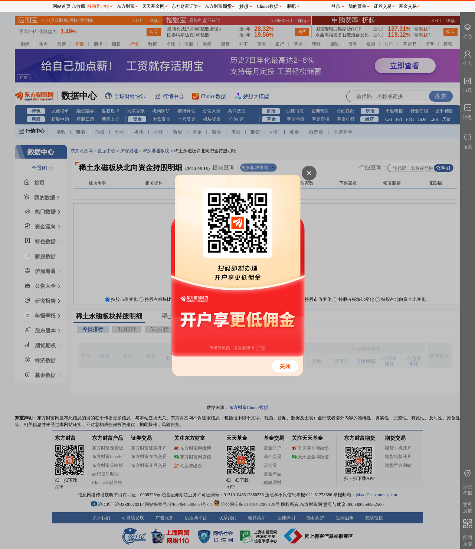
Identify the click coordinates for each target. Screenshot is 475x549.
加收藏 (78, 6)
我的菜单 (357, 6)
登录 (335, 6)
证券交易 (383, 6)
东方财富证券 (184, 6)
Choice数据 (267, 6)
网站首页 (62, 6)
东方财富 (126, 6)
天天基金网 (153, 6)
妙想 (243, 6)
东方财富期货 (218, 6)
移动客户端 (98, 6)
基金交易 (408, 6)
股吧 (291, 6)
